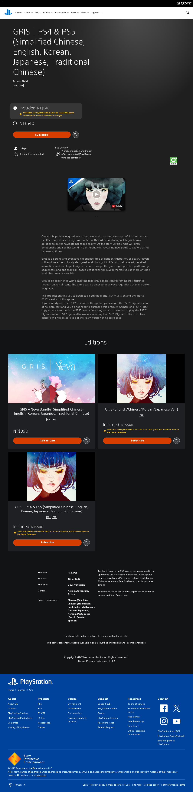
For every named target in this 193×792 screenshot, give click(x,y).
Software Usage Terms (173, 784)
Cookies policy (151, 784)
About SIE (13, 703)
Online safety (75, 713)
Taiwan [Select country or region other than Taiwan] (17, 784)
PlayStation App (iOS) (169, 731)
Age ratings (134, 716)
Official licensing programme (136, 732)
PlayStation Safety (107, 708)
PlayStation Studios (18, 713)
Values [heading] (72, 698)
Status (101, 713)
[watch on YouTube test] (117, 206)
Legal (85, 784)
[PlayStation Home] (8, 13)
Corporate (13, 722)
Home (11, 689)
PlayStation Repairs (108, 718)
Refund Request (106, 727)
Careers (12, 708)
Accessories (60, 13)
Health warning (136, 721)
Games (18, 13)
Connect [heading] (163, 698)
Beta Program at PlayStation (166, 742)
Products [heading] (43, 698)
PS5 (28, 13)
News (73, 13)
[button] (96, 194)
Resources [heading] (134, 698)
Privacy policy (98, 784)
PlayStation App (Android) (171, 735)
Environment (74, 703)
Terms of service (136, 703)
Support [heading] (103, 698)
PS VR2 (41, 713)
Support (95, 13)
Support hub (104, 703)
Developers (133, 726)
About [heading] (12, 698)
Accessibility (74, 708)
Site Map (136, 784)
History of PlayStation (19, 727)
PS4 (36, 13)
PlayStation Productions (20, 718)
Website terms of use (119, 784)
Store (83, 13)
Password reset (106, 722)
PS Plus (46, 13)
